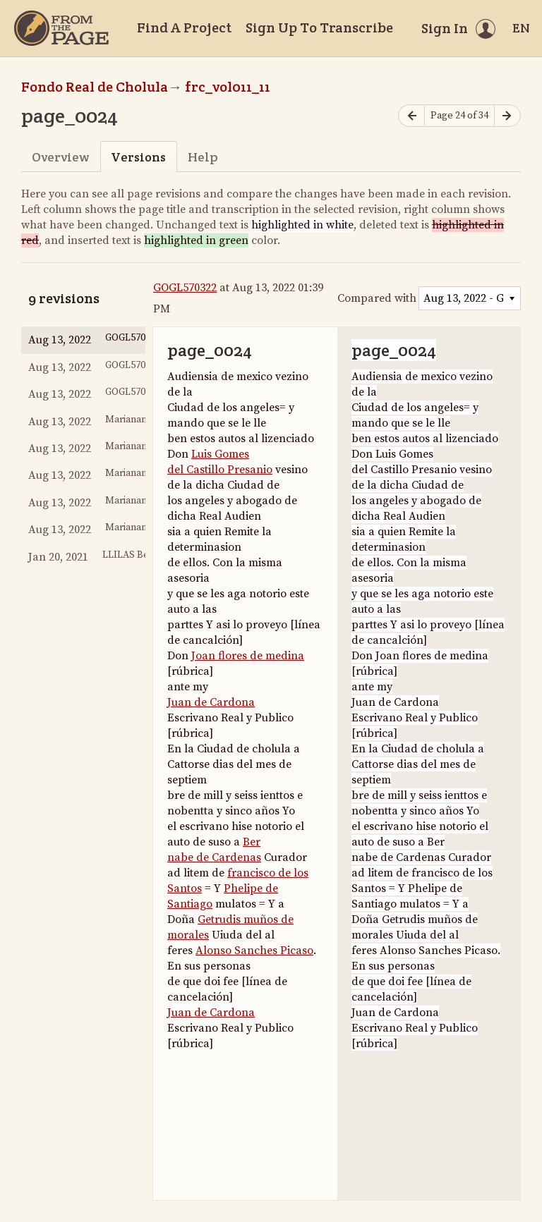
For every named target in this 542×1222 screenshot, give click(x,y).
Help (203, 157)
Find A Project (184, 27)
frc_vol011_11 (227, 87)
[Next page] (507, 116)
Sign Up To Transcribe (319, 27)
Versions (138, 157)
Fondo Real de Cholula (94, 87)
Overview (60, 157)
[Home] (61, 28)
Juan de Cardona (211, 702)
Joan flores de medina (247, 656)
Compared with (376, 298)
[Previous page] (411, 116)
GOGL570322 (185, 288)
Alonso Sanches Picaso (254, 950)
